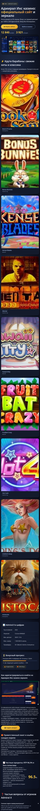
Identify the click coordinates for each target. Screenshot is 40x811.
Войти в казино (27, 27)
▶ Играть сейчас (9, 26)
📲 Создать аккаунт (10, 728)
